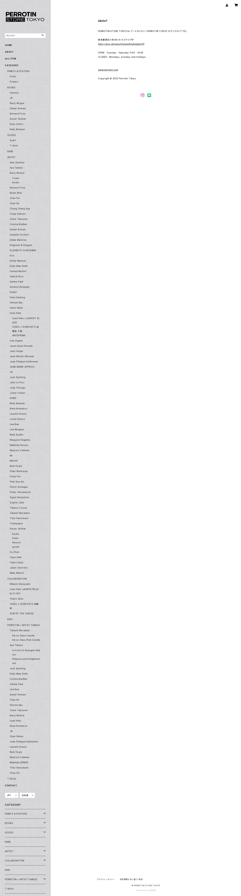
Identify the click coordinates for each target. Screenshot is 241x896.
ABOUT (9, 52)
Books (15, 182)
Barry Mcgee (17, 103)
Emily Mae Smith (19, 266)
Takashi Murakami (20, 513)
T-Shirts (11, 778)
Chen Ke (14, 203)
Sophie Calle (17, 502)
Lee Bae (14, 424)
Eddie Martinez (18, 240)
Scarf (13, 140)
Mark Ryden (16, 434)
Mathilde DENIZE (19, 762)
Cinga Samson (18, 213)
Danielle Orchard (19, 234)
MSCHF (14, 460)
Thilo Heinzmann (19, 518)
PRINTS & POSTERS (18, 71)
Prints (13, 76)
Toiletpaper (16, 523)
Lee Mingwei (17, 429)
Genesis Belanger (20, 287)
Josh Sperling (17, 377)
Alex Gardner (17, 162)
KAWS (13, 398)
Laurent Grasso (18, 413)
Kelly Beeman (17, 129)
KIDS (10, 619)
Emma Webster (18, 260)
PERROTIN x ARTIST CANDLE (23, 625)
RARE (10, 151)
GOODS (11, 135)
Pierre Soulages (19, 487)
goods (16, 546)
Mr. (11, 455)
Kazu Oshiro (17, 124)
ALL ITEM (10, 58)
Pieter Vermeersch (20, 492)
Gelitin (13, 292)
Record (16, 542)
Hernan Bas (16, 302)
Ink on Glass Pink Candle (26, 640)
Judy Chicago (18, 387)
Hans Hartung (17, 297)
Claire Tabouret (19, 219)
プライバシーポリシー (106, 879)
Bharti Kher (16, 193)
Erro (12, 255)
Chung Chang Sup (20, 208)
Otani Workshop (19, 471)
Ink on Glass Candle (23, 635)
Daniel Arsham (18, 108)
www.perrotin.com (108, 70)
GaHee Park (16, 281)
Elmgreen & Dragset (21, 245)
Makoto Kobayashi (20, 584)
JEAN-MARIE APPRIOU (22, 366)
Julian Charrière (19, 567)
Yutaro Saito (17, 562)
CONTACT (11, 785)
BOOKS (11, 87)
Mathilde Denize (19, 445)
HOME (8, 45)
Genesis (14, 92)
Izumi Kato (15, 313)
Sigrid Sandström (19, 497)
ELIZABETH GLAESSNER (23, 250)
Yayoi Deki (16, 557)
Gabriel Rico (17, 276)
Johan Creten (17, 393)
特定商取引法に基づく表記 (131, 879)
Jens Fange (16, 351)
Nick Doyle (16, 466)
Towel (15, 178)
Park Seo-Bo (17, 481)
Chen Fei (15, 198)
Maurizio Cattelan (20, 450)
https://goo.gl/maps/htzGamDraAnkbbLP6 (121, 44)
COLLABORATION (17, 578)
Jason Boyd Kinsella (21, 346)
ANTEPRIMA (19, 335)
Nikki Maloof (17, 573)
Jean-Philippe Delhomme (24, 361)
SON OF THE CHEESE (22, 613)
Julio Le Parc (17, 382)
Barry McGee (17, 173)
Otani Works (17, 736)
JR (11, 98)
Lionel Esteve (17, 419)
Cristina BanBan (18, 224)
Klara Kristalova (18, 408)
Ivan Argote (16, 340)
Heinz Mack (16, 307)
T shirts (14, 145)
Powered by (146, 890)
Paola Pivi (15, 476)
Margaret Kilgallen (20, 440)
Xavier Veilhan (18, 119)
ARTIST (11, 157)
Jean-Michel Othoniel (22, 356)
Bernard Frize (17, 113)
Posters (14, 81)
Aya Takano (16, 167)
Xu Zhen (14, 552)
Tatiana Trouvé (18, 507)
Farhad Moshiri (18, 271)
